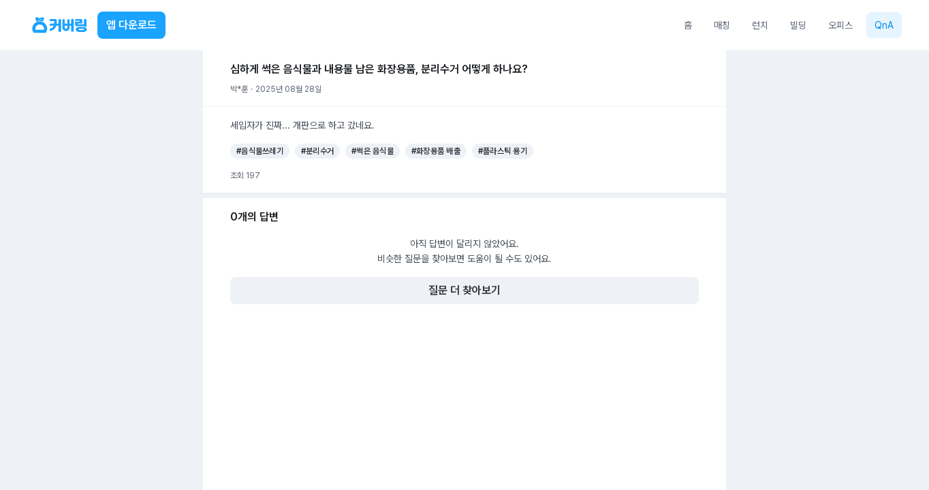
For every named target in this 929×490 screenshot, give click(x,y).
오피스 (840, 25)
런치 (760, 25)
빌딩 (798, 25)
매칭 (722, 25)
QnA (884, 25)
